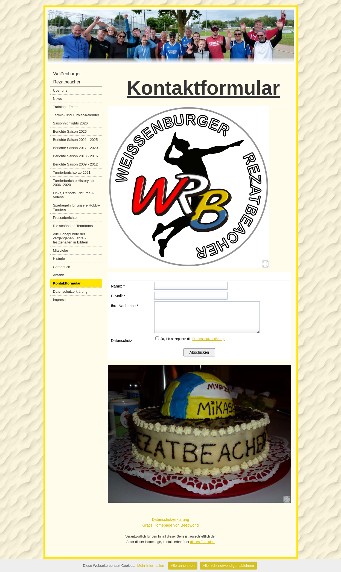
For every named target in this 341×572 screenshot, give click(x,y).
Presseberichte (65, 218)
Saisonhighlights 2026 (70, 123)
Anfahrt (59, 275)
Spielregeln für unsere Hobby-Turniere (76, 207)
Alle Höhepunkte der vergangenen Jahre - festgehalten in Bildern (70, 238)
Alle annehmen (183, 566)
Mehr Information (150, 566)
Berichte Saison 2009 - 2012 (75, 164)
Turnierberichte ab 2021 (72, 172)
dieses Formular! (202, 542)
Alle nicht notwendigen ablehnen (228, 566)
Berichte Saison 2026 (70, 131)
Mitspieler (60, 250)
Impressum (62, 300)
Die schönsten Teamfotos (73, 226)
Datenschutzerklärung (70, 291)
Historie (59, 259)
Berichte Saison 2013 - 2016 (75, 156)
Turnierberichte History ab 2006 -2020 (73, 183)
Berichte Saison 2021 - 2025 (75, 140)
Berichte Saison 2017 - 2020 (75, 148)
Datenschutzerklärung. (208, 339)
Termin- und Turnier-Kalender (76, 115)
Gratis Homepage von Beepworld (170, 525)
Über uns (60, 90)
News (57, 99)
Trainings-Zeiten (65, 107)
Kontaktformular (67, 283)
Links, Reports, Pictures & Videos (73, 195)
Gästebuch (61, 267)
